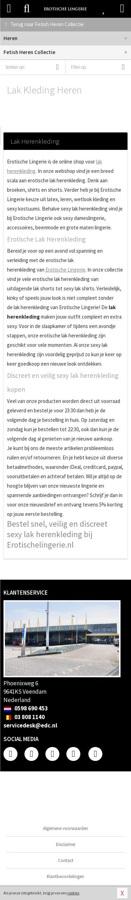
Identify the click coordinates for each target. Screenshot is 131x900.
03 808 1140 (24, 717)
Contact (65, 860)
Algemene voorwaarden (65, 828)
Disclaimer (65, 844)
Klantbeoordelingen (65, 876)
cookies (73, 893)
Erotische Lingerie (65, 269)
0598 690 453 (25, 708)
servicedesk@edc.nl (30, 725)
